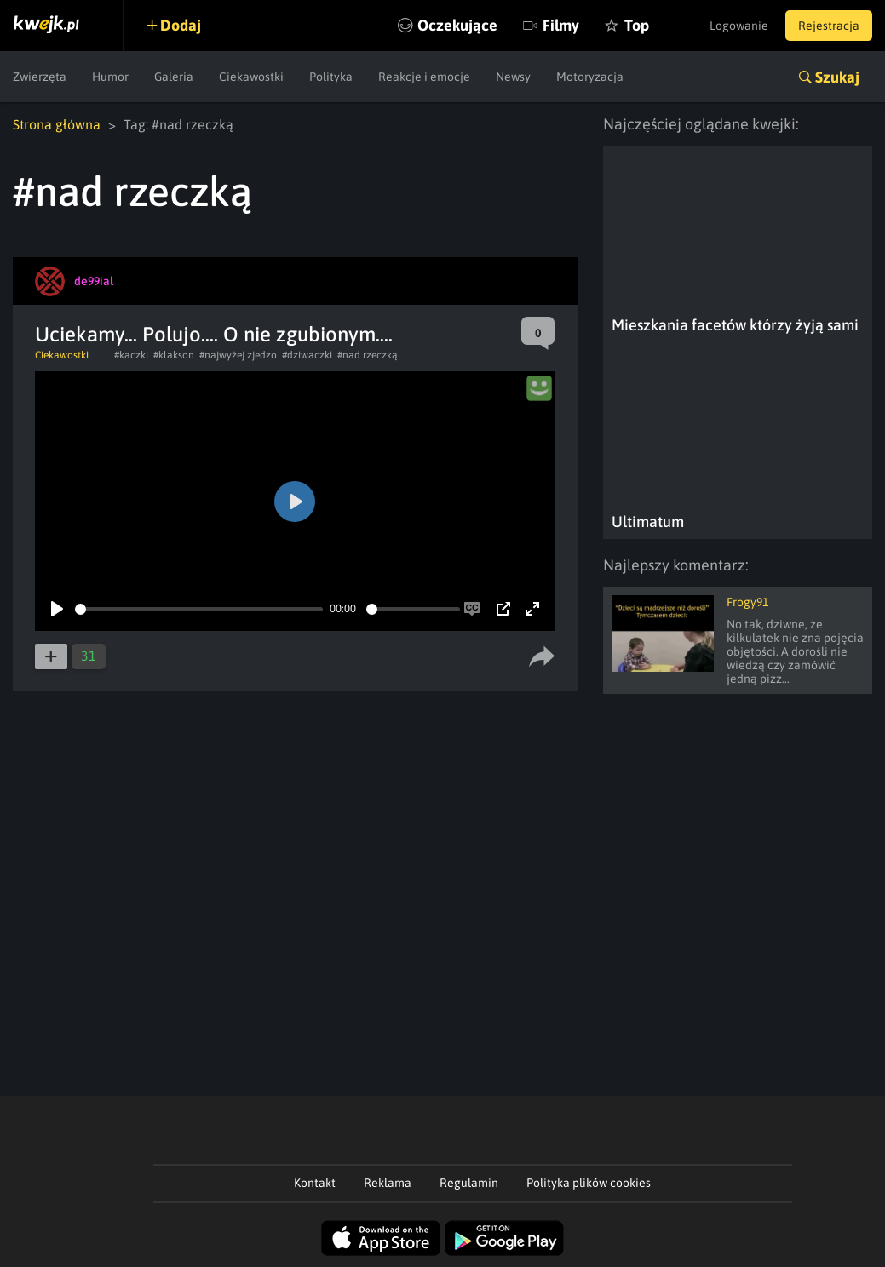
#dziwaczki (307, 355)
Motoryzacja (590, 76)
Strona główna (57, 124)
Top (636, 25)
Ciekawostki (251, 76)
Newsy (513, 76)
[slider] (199, 609)
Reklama (387, 1183)
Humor (110, 76)
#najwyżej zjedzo (238, 355)
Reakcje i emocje (424, 76)
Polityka (331, 76)
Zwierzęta (39, 76)
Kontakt (315, 1183)
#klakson (173, 355)
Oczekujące (457, 25)
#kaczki (131, 355)
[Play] (57, 608)
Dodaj (180, 25)
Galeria (173, 76)
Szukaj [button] (837, 77)
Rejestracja (828, 25)
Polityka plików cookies (588, 1183)
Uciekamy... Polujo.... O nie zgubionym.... (214, 334)
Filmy (561, 25)
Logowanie (739, 25)
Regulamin (469, 1183)
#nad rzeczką (367, 355)
